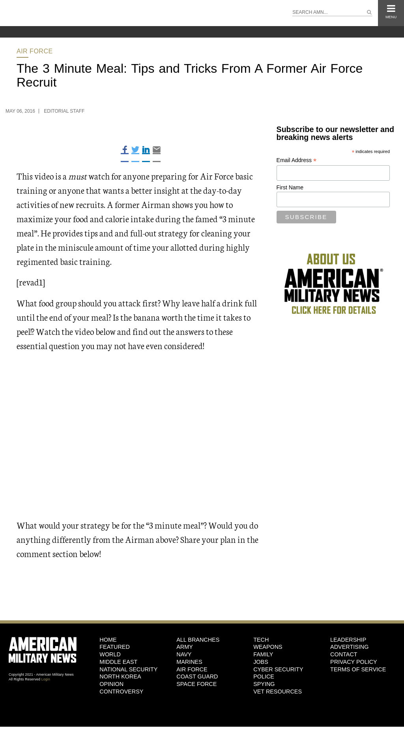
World (110, 654)
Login (45, 679)
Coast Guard (197, 676)
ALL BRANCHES (197, 640)
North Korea (120, 676)
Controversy (121, 691)
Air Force (35, 51)
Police (263, 676)
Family (263, 654)
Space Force (196, 684)
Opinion (111, 684)
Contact (343, 654)
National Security (128, 669)
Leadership (348, 640)
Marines (189, 662)
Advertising (349, 647)
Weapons (267, 647)
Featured (114, 647)
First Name (290, 187)
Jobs (260, 662)
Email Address (297, 160)
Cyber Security (278, 669)
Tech (261, 640)
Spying (264, 684)
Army (184, 647)
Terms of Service (358, 669)
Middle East (118, 662)
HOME (107, 640)
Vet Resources (277, 691)
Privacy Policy (353, 662)
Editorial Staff (64, 111)
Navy (183, 654)
